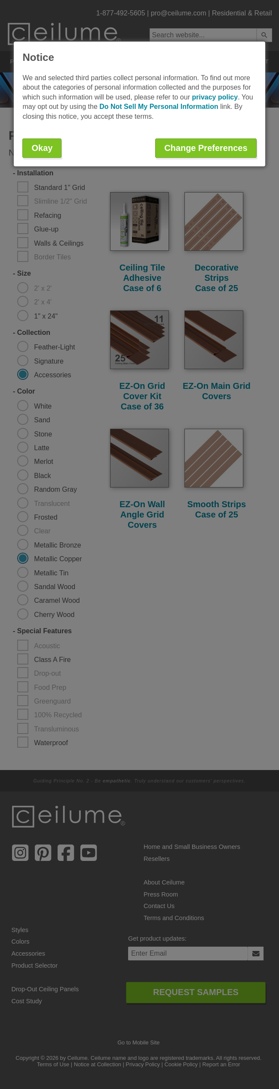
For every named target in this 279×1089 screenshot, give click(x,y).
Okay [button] (41, 148)
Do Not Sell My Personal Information (158, 106)
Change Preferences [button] (205, 148)
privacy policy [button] (215, 97)
